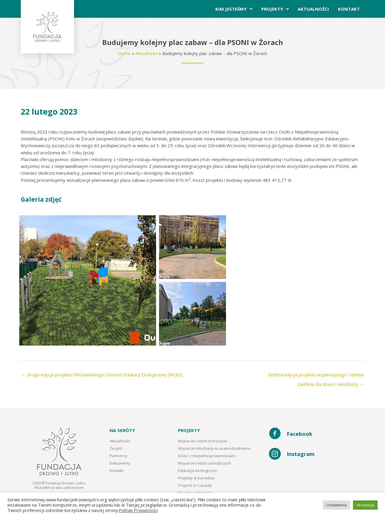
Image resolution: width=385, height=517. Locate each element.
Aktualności (146, 53)
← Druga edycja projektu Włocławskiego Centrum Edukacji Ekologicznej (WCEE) (102, 375)
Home (124, 53)
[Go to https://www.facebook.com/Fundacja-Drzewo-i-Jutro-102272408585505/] (316, 434)
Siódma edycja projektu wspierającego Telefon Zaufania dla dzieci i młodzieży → (316, 376)
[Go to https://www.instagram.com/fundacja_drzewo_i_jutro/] (316, 454)
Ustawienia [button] (336, 505)
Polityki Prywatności (138, 510)
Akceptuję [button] (365, 505)
